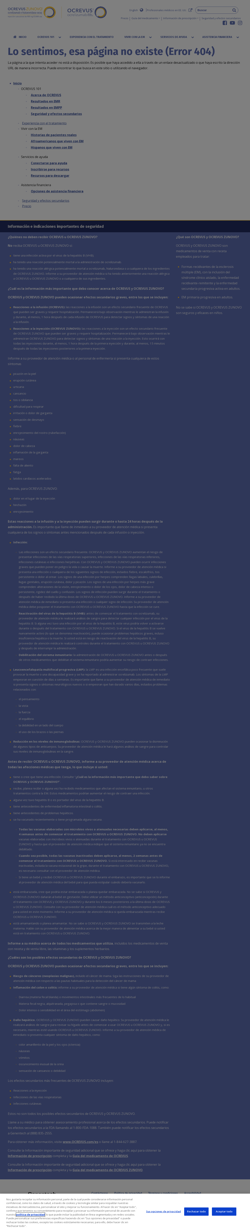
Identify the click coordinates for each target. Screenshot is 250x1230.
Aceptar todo (224, 1211)
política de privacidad (30, 1214)
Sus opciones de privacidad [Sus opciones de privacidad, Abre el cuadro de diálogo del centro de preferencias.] (163, 1211)
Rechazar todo (196, 1211)
